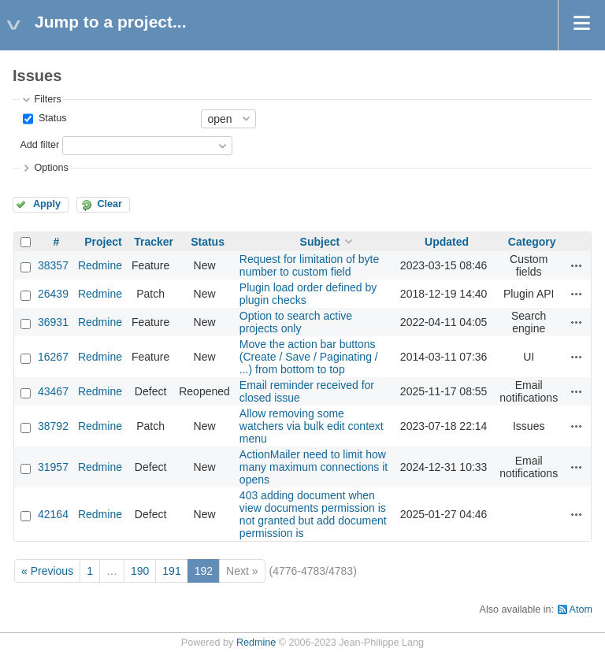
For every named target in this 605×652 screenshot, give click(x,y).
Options (51, 167)
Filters (47, 99)
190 (140, 571)
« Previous (47, 571)
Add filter (39, 144)
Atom (581, 609)
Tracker (153, 241)
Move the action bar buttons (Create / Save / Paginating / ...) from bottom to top (308, 357)
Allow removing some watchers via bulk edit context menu (311, 426)
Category (532, 241)
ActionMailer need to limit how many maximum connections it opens (313, 467)
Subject (320, 241)
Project (102, 241)
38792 (53, 426)
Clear (109, 203)
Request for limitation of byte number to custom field (309, 265)
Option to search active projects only (295, 322)
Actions (576, 265)
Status (50, 118)
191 (171, 571)
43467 (53, 391)
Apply (47, 203)
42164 (53, 514)
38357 (53, 265)
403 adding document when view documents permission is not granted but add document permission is (313, 514)
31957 (53, 467)
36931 (53, 322)
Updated (447, 241)
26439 (53, 293)
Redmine (100, 265)
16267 (53, 356)
